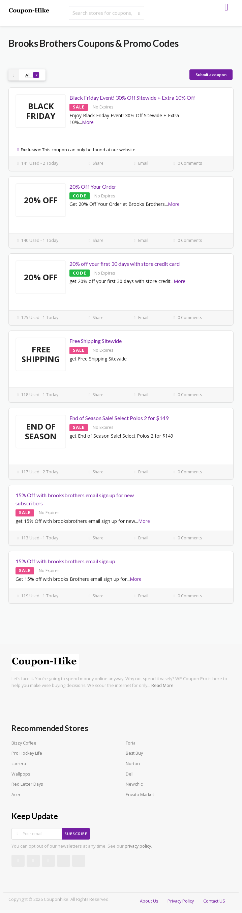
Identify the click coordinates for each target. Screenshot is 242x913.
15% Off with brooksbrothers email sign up (65, 561)
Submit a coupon (210, 74)
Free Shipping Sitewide (95, 341)
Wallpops (20, 774)
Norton (133, 763)
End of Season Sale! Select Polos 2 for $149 (119, 418)
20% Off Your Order (92, 186)
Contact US (214, 901)
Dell (129, 774)
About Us (149, 901)
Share (95, 163)
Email (140, 163)
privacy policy (138, 846)
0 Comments (187, 163)
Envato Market (140, 794)
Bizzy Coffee (23, 743)
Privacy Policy (181, 901)
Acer (16, 794)
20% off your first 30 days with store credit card (124, 263)
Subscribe (76, 833)
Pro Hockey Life (26, 753)
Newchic (134, 784)
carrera (18, 763)
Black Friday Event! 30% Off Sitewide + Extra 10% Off (132, 97)
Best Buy (134, 753)
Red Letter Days (27, 784)
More (88, 122)
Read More (162, 685)
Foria (130, 743)
